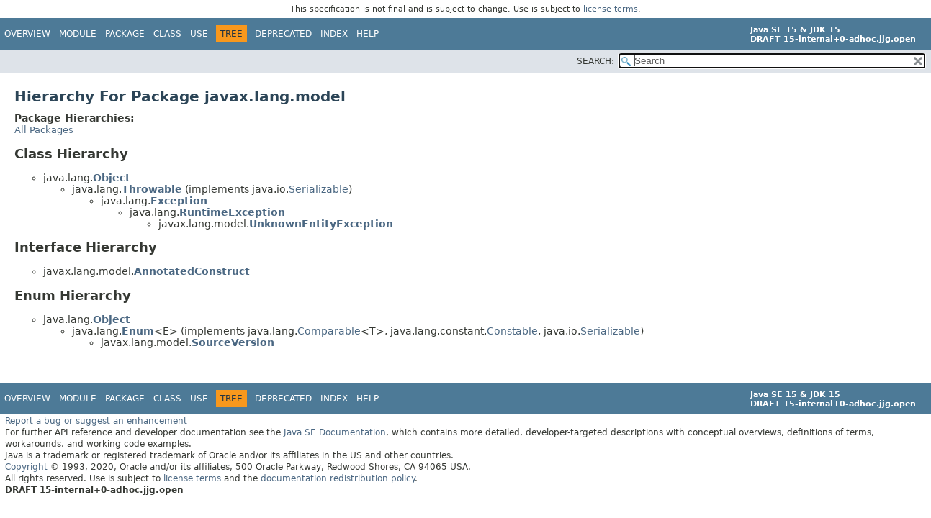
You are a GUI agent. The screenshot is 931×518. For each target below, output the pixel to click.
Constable (512, 331)
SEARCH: (595, 61)
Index (334, 34)
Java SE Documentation (335, 432)
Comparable (329, 331)
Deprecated (283, 34)
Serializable (318, 189)
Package (125, 34)
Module (77, 34)
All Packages (43, 129)
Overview (27, 34)
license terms (610, 9)
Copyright (26, 467)
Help (367, 34)
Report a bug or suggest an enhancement (96, 421)
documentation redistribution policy (338, 478)
